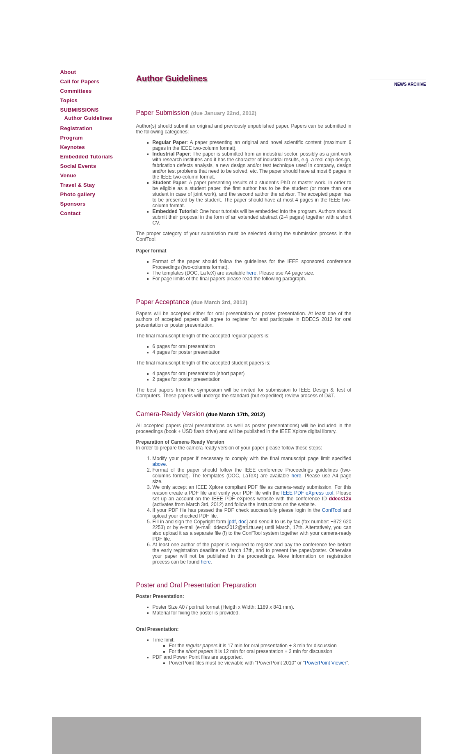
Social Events (78, 166)
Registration (76, 128)
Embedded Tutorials (86, 157)
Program (71, 138)
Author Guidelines (88, 118)
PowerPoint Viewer (325, 663)
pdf (232, 522)
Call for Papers (80, 81)
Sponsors (73, 204)
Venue (68, 175)
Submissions (79, 110)
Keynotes (72, 147)
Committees (76, 91)
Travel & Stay (77, 185)
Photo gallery (78, 194)
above (159, 464)
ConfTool (332, 510)
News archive (410, 84)
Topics (69, 100)
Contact (70, 213)
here (251, 273)
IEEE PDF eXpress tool (307, 493)
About (68, 72)
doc (242, 522)
